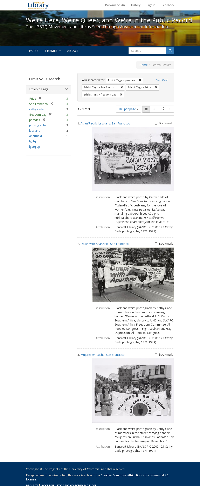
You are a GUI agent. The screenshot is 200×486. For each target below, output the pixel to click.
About (72, 51)
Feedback (167, 5)
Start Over (162, 80)
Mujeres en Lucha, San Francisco (103, 355)
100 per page (128, 109)
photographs (37, 125)
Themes (53, 51)
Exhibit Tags (38, 89)
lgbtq (32, 141)
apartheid (35, 136)
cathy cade (36, 109)
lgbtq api (35, 147)
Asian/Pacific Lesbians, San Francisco (105, 123)
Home (34, 51)
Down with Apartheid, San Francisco (105, 244)
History (135, 5)
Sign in (151, 5)
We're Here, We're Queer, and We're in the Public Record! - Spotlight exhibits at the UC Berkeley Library (38, 5)
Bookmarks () (115, 5)
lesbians (34, 130)
